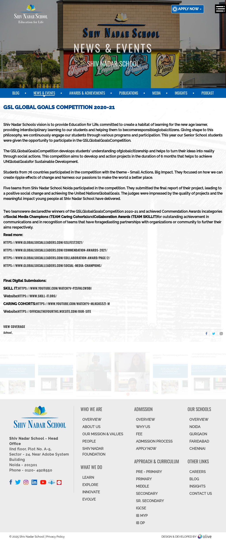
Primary (144, 479)
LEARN (88, 477)
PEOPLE (89, 441)
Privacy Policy (55, 536)
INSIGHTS (197, 486)
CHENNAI (197, 449)
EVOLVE (89, 499)
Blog (15, 93)
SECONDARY (147, 494)
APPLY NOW (146, 449)
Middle (142, 486)
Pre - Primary (149, 472)
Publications (128, 93)
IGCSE (141, 508)
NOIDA (194, 427)
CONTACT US (200, 494)
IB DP (140, 523)
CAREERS (197, 472)
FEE (139, 434)
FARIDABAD (199, 441)
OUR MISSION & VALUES (102, 434)
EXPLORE (90, 485)
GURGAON (198, 434)
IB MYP (142, 516)
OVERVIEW (91, 419)
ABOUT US (91, 427)
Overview (198, 419)
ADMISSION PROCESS (154, 441)
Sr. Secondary (150, 501)
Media (156, 93)
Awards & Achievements (87, 93)
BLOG (194, 479)
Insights (181, 93)
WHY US (143, 427)
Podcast (208, 93)
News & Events (44, 93)
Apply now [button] (190, 9)
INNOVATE (91, 492)
